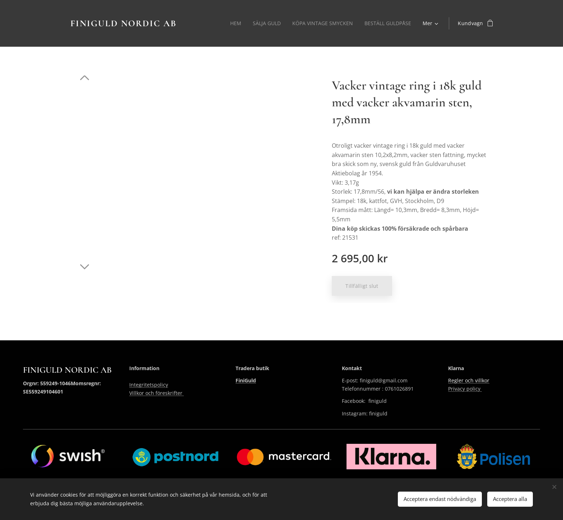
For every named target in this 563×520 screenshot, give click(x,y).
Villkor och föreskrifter (156, 393)
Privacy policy (465, 388)
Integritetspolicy (148, 384)
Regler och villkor (468, 380)
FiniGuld (246, 380)
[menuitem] (232, 23)
